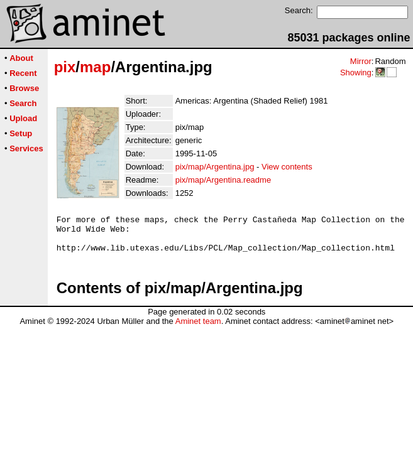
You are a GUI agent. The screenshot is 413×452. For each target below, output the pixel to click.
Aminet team (198, 328)
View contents (287, 166)
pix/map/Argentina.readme (223, 180)
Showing (356, 72)
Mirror (361, 61)
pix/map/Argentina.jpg (215, 166)
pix (65, 66)
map (95, 66)
